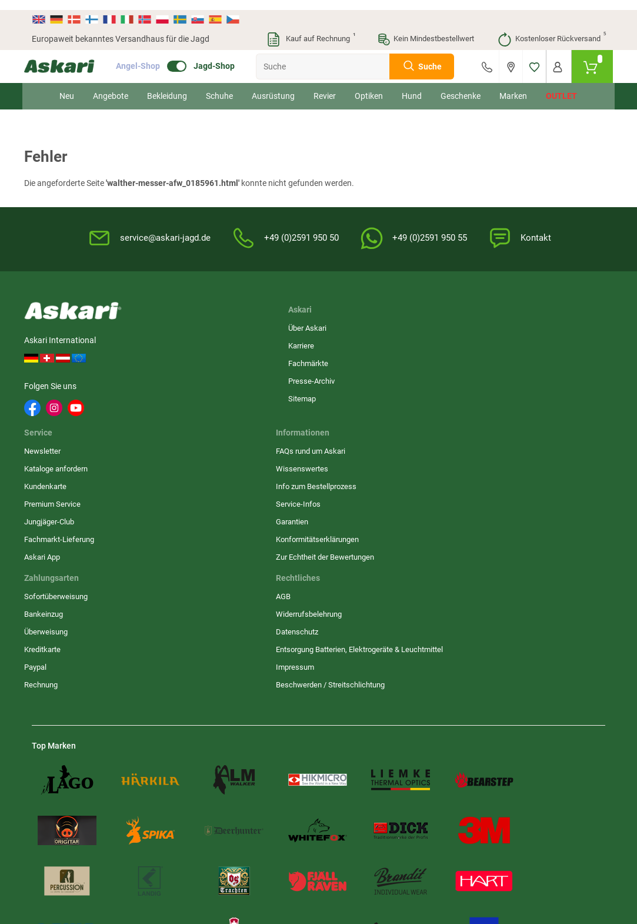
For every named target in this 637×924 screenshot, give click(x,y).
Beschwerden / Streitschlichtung (451, 439)
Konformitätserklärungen (366, 412)
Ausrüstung (273, 86)
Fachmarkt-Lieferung (263, 412)
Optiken (369, 86)
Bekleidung (168, 86)
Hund (412, 86)
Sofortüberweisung (553, 324)
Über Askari (166, 324)
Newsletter (246, 324)
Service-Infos (347, 377)
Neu (67, 86)
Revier (325, 86)
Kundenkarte (249, 359)
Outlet (562, 86)
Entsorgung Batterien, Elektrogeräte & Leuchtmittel (459, 388)
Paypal (532, 395)
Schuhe (220, 86)
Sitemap (161, 395)
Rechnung (538, 412)
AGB (430, 324)
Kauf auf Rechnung (310, 29)
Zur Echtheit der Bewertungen (351, 436)
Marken (514, 86)
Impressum (442, 416)
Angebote (111, 86)
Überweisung (543, 359)
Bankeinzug (540, 342)
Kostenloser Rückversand (551, 29)
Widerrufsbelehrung (456, 342)
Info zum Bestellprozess (365, 359)
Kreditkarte (539, 377)
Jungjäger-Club (253, 395)
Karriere (160, 342)
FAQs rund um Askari (360, 324)
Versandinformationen (166, 860)
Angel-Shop (146, 56)
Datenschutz (444, 359)
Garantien (341, 395)
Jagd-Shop (221, 56)
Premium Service (256, 377)
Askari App (246, 430)
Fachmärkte (167, 359)
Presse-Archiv (170, 377)
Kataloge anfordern (259, 342)
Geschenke (461, 86)
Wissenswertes (351, 342)
